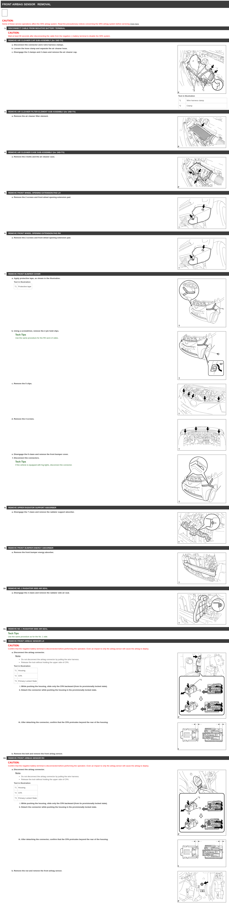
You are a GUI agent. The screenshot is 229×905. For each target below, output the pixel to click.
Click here (134, 24)
